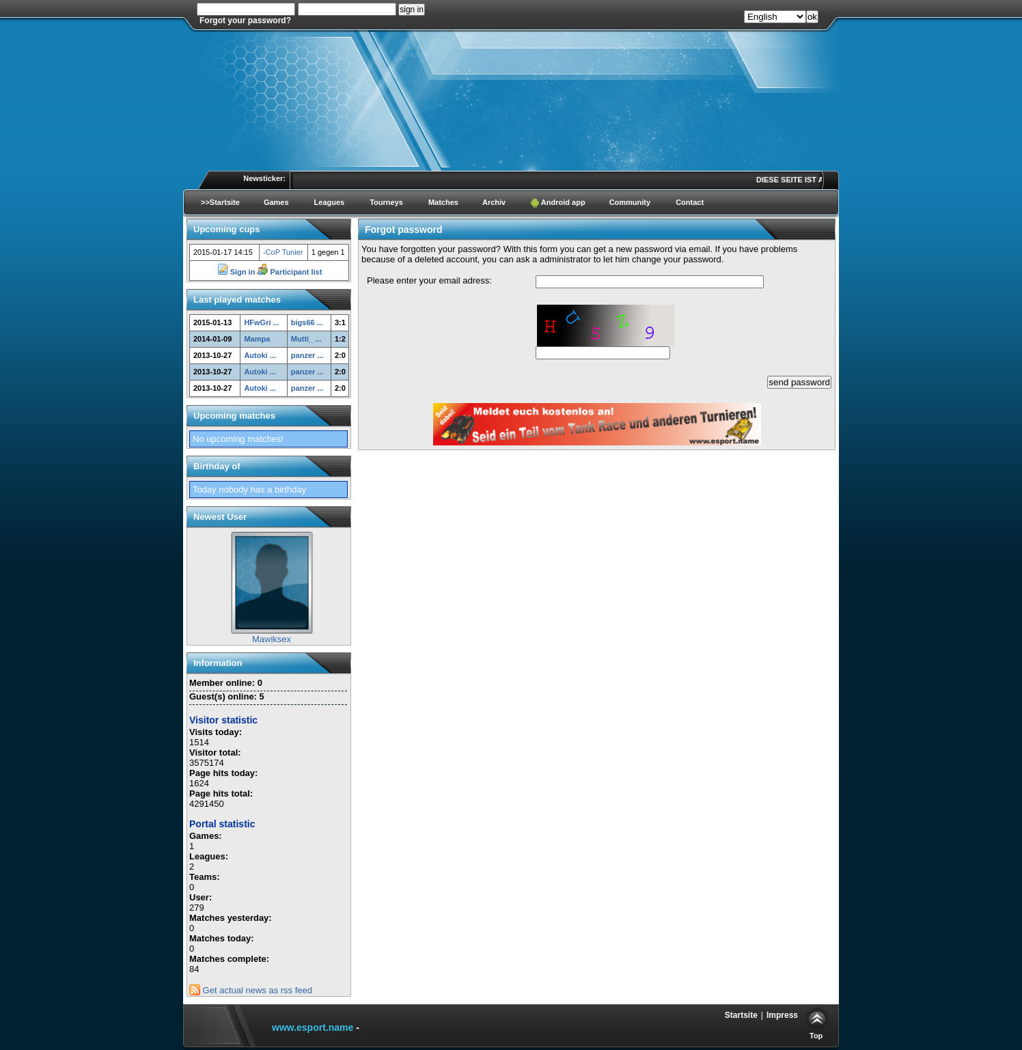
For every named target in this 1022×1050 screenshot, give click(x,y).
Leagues (329, 202)
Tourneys (386, 202)
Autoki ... (259, 355)
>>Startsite (220, 202)
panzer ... (307, 355)
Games (276, 202)
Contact (690, 202)
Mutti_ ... (306, 339)
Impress (782, 1015)
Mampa (257, 339)
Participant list (289, 272)
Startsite (741, 1015)
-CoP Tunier (283, 252)
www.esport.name (312, 1027)
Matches (443, 202)
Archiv (494, 202)
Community (630, 202)
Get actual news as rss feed (250, 990)
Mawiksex (271, 639)
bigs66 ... (307, 322)
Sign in (237, 272)
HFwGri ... (261, 322)
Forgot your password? (245, 20)
